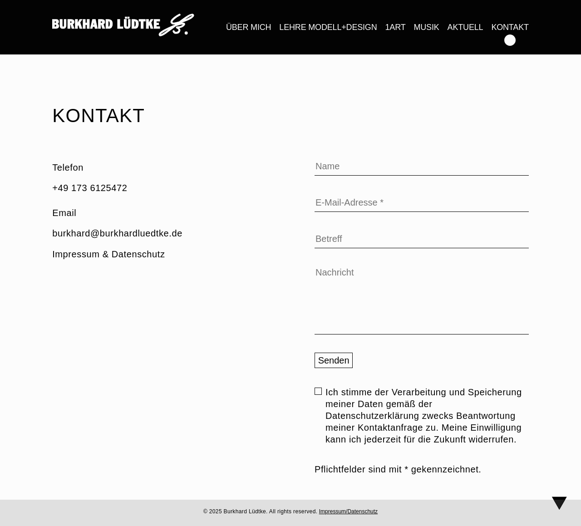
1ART (395, 27)
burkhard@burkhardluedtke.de (117, 233)
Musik (426, 27)
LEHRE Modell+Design (328, 27)
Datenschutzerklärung (372, 416)
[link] (123, 27)
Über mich (248, 27)
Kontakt (509, 27)
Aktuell (465, 27)
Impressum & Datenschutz (108, 254)
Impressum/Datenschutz (348, 511)
